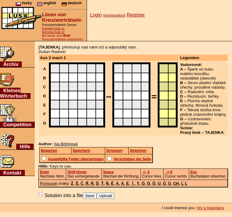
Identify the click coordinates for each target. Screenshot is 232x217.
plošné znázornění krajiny (202, 114)
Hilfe (25, 146)
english (46, 3)
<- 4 (145, 172)
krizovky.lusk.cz (53, 28)
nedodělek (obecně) (198, 78)
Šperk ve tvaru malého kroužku (196, 71)
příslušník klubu (194, 123)
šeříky (213, 96)
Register (136, 14)
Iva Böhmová (66, 144)
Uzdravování (199, 119)
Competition (17, 124)
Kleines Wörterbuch (13, 93)
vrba (210, 92)
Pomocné (48, 183)
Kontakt (12, 172)
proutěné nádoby (209, 87)
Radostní (196, 92)
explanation (114, 15)
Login (96, 14)
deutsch (72, 3)
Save (89, 195)
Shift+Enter (77, 172)
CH (176, 183)
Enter (44, 172)
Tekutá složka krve (203, 110)
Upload (105, 195)
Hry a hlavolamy (210, 208)
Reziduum (197, 96)
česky (24, 3)
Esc (193, 172)
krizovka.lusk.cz (53, 32)
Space (108, 172)
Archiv (10, 64)
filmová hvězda (208, 105)
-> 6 (168, 172)
